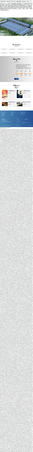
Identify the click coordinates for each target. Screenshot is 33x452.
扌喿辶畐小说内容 (4, 291)
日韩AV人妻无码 (25, 370)
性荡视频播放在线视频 (29, 208)
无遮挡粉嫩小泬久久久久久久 (7, 215)
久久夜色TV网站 (18, 385)
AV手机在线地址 (17, 226)
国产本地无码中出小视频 (27, 271)
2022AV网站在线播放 (15, 264)
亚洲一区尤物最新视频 (7, 439)
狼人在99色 (2, 246)
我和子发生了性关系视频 (7, 166)
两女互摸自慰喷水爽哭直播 (11, 174)
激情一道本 (16, 394)
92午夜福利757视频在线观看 (25, 373)
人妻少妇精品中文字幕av (19, 129)
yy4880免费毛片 (13, 357)
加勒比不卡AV (13, 236)
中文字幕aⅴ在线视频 (21, 149)
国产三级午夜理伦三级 (10, 252)
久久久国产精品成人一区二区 (26, 234)
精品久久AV (10, 439)
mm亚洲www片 (17, 249)
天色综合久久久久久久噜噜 (21, 155)
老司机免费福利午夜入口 (15, 402)
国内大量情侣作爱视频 (24, 255)
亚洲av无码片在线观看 (6, 369)
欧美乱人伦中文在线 (6, 178)
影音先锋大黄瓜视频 (16, 180)
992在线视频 (8, 323)
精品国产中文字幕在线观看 (20, 220)
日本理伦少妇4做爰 (21, 449)
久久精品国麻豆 (5, 183)
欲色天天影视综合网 (25, 368)
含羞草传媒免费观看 (22, 307)
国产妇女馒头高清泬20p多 (15, 412)
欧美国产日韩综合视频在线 (15, 419)
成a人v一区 (19, 297)
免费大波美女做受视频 (18, 384)
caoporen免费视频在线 (27, 285)
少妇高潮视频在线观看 (6, 339)
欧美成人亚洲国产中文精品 (17, 168)
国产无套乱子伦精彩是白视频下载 (18, 302)
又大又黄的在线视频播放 (17, 371)
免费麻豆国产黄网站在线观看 (19, 184)
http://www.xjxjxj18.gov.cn (14, 190)
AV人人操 (29, 199)
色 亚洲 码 (1, 129)
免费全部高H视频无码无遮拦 (22, 230)
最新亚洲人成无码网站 (10, 208)
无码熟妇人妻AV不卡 (2, 245)
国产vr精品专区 (19, 208)
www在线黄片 (3, 258)
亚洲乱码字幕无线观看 (19, 174)
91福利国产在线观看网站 (7, 430)
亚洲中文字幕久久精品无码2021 (20, 159)
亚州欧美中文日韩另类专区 (15, 297)
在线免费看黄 (19, 409)
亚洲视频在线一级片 (17, 351)
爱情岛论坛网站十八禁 (22, 137)
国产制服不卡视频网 (5, 231)
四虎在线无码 (28, 196)
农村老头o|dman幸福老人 (4, 264)
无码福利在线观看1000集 (22, 320)
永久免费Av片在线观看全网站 (26, 421)
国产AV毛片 (14, 334)
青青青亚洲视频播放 (5, 257)
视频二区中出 (8, 385)
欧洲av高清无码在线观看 (9, 183)
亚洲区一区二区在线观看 (16, 397)
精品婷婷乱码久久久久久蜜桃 (21, 402)
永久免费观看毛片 (7, 291)
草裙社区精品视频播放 (26, 153)
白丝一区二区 (21, 363)
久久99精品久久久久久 (11, 387)
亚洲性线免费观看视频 (10, 311)
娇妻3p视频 (21, 428)
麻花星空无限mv (24, 362)
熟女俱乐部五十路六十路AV (4, 407)
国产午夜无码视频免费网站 (23, 382)
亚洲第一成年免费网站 (24, 221)
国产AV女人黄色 (4, 310)
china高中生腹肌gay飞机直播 (26, 292)
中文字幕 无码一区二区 (30, 428)
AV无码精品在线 (22, 165)
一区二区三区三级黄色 (30, 240)
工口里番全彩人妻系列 (20, 291)
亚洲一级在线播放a (25, 277)
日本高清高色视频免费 (21, 268)
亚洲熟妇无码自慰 (15, 292)
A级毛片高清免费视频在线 (3, 156)
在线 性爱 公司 (23, 271)
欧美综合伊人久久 (4, 442)
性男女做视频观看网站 (25, 279)
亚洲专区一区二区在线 (18, 172)
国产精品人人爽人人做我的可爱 (16, 431)
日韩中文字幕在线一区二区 (20, 372)
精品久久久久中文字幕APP (28, 407)
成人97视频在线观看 (25, 171)
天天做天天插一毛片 (22, 342)
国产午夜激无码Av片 (18, 387)
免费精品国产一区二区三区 (17, 224)
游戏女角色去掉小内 (25, 388)
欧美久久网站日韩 (13, 382)
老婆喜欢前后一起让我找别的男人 (16, 331)
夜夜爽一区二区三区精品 (27, 200)
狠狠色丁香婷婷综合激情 (20, 144)
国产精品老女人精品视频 (4, 233)
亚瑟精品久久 (13, 370)
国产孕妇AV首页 (27, 264)
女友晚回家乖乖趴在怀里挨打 (5, 131)
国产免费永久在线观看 (21, 440)
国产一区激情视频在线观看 (18, 223)
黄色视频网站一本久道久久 (29, 255)
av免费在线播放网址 (30, 172)
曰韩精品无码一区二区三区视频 (5, 350)
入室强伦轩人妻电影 (8, 305)
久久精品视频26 (18, 146)
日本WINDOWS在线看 (24, 393)
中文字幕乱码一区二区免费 (8, 446)
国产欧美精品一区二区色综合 (29, 302)
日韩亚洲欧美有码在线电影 (22, 156)
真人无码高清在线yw (4, 239)
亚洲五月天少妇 (6, 283)
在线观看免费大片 (8, 407)
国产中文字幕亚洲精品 (29, 178)
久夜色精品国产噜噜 (27, 229)
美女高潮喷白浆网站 (3, 444)
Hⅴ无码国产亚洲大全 (27, 409)
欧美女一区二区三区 (28, 254)
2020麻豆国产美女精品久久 (18, 147)
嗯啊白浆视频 (8, 302)
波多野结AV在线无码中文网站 (26, 439)
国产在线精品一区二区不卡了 (5, 418)
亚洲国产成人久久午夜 (2, 276)
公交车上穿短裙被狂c (18, 156)
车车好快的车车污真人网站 (28, 391)
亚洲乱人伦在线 (19, 394)
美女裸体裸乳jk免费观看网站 (25, 339)
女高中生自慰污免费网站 (17, 307)
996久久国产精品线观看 (5, 209)
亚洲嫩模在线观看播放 (13, 314)
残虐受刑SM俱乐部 (18, 407)
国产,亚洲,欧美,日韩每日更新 (13, 305)
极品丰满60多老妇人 (24, 294)
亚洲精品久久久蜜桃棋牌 (18, 376)
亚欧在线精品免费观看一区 (26, 379)
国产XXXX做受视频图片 (9, 231)
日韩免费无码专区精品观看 (24, 396)
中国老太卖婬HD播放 (4, 254)
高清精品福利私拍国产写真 (7, 203)
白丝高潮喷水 (15, 437)
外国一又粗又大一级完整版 (11, 163)
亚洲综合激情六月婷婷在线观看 (25, 359)
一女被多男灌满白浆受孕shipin (5, 379)
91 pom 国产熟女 (6, 147)
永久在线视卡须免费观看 (17, 444)
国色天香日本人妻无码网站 (29, 413)
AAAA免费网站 (19, 353)
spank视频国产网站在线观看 (10, 412)
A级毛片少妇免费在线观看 (14, 369)
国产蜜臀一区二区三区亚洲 (12, 223)
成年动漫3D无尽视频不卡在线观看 (28, 387)
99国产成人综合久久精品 (27, 169)
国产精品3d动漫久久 (4, 175)
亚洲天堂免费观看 (12, 385)
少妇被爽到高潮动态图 (9, 177)
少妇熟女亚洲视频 (19, 215)
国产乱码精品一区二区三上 (21, 357)
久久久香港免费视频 (20, 202)
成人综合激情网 (28, 371)
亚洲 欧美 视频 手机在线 (23, 353)
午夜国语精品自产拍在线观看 (20, 421)
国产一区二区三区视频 (5, 325)
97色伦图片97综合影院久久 (5, 338)
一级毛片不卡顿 (4, 357)
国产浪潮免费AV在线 (20, 430)
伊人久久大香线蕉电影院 (13, 359)
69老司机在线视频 (20, 294)
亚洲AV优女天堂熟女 (25, 177)
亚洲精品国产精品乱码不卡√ (24, 208)
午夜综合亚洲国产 (12, 447)
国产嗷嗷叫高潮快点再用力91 (24, 400)
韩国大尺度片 (17, 366)
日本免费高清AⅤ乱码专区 (19, 171)
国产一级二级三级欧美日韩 (12, 443)
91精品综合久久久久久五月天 (4, 378)
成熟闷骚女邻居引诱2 (22, 227)
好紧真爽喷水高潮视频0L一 (2, 165)
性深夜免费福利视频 (7, 422)
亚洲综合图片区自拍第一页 (10, 242)
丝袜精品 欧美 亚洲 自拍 (9, 378)
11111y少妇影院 (30, 341)
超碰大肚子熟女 (31, 237)
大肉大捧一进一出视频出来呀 (9, 297)
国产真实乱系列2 (19, 336)
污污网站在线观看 (4, 141)
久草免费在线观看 (9, 359)
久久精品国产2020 (21, 390)
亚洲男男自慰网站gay (3, 341)
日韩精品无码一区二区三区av (14, 197)
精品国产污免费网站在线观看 (11, 442)
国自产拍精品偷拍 (29, 396)
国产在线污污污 (23, 197)
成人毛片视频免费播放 (15, 372)
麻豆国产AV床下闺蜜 (29, 215)
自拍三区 (16, 443)
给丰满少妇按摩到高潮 (16, 403)
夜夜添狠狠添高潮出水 (8, 319)
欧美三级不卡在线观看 (4, 184)
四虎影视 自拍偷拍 (16, 350)
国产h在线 (3, 370)
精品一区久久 (18, 137)
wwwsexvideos (9, 276)
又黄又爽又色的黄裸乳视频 (4, 196)
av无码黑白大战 (13, 329)
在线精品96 (11, 171)
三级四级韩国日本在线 (5, 348)
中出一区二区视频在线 (21, 370)
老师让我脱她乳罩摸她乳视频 (14, 317)
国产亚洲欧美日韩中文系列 (19, 359)
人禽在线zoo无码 (16, 291)
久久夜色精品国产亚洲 (14, 279)
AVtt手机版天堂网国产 (20, 388)
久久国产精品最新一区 (22, 138)
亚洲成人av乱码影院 (16, 294)
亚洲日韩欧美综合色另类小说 (29, 143)
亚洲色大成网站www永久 (3, 402)
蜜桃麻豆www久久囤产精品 (4, 192)
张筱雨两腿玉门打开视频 (21, 214)
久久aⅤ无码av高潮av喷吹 (3, 391)
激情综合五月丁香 (2, 422)
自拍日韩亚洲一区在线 (30, 279)
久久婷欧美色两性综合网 (21, 325)
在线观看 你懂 (3, 421)
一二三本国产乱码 (8, 391)
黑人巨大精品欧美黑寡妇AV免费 (25, 378)
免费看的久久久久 (26, 270)
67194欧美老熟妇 (2, 215)
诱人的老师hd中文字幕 (10, 186)
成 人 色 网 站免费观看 (14, 159)
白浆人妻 (2, 214)
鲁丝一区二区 (5, 177)
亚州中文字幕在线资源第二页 (5, 373)
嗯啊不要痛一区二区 (6, 245)
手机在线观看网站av (3, 283)
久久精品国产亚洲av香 (4, 220)
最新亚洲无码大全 (5, 248)
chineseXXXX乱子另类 (15, 365)
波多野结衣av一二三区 (7, 447)
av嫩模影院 (14, 307)
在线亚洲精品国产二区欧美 (28, 224)
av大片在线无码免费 (27, 332)
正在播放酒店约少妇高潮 (4, 160)
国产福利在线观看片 (5, 152)
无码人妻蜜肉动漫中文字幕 (21, 397)
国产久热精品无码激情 (19, 400)
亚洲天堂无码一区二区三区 (27, 134)
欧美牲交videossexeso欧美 (10, 292)
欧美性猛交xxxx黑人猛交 (12, 328)
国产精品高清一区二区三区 (17, 267)
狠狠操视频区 (3, 347)
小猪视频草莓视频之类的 (3, 376)
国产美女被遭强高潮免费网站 (9, 396)
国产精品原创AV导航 (26, 265)
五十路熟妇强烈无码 (25, 205)
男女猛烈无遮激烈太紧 (26, 335)
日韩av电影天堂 (2, 430)
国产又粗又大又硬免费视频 (30, 354)
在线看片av (20, 221)
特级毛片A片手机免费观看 (8, 218)
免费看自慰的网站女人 (8, 376)
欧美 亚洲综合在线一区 (19, 254)
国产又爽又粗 (5, 370)
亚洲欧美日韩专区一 (27, 444)
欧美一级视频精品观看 (11, 397)
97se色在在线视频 (23, 332)
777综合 (8, 160)
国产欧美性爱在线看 (25, 144)
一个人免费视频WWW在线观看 (19, 375)
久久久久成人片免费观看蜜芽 (15, 440)
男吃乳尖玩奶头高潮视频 (17, 203)
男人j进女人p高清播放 (10, 209)
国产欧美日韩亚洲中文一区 (14, 396)
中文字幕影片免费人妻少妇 (8, 434)
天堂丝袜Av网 (21, 206)
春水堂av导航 (9, 212)
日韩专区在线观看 (9, 150)
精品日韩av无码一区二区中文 (23, 224)
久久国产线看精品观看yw (12, 156)
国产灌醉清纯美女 (29, 370)
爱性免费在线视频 (20, 260)
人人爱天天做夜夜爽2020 (22, 387)
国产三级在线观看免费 (5, 353)
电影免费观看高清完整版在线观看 (24, 195)
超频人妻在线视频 (2, 252)
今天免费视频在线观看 (27, 137)
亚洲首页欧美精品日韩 (24, 163)
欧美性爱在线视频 (27, 150)
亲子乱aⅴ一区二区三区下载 (19, 308)
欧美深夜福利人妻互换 (8, 184)
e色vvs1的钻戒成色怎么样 (22, 143)
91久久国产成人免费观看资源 (28, 147)
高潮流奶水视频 (21, 146)
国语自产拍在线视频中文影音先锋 (26, 206)
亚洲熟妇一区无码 (30, 231)
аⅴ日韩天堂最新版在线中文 (26, 141)
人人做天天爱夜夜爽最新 (10, 283)
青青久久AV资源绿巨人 (10, 353)
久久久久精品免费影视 (26, 344)
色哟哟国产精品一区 (14, 277)
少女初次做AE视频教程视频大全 (9, 234)
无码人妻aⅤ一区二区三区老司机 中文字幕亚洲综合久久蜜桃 (11, 205)
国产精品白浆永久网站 (8, 308)
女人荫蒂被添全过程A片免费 (15, 335)
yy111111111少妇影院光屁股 (24, 212)
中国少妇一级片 (10, 400)
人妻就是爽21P (19, 310)
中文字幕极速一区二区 (8, 450)
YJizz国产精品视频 (17, 450)
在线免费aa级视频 (13, 153)
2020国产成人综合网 (16, 162)
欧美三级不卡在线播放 (9, 370)
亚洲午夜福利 (5, 440)
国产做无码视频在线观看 (25, 365)
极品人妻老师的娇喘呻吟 (2, 351)
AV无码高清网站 (2, 177)
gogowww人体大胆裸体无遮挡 (18, 326)
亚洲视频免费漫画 (3, 146)
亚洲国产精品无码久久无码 (7, 282)
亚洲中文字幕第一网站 (25, 449)
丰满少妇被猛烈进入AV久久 (8, 344)
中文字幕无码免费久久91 (5, 334)
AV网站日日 (27, 322)
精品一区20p (26, 316)
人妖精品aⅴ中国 (20, 378)
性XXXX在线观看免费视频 (28, 304)
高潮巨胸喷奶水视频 (24, 248)
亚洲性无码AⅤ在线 (31, 351)
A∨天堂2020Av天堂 (11, 399)
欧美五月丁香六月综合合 (22, 187)
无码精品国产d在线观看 (15, 242)
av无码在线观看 (20, 218)
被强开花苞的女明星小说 (16, 233)
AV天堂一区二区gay (29, 202)
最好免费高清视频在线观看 (27, 282)
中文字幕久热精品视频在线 (16, 399)
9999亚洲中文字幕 (22, 297)
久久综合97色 (8, 394)
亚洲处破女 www (5, 320)
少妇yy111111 (6, 162)
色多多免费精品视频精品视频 (21, 286)
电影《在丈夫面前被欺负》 (28, 273)
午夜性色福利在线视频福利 (3, 450)
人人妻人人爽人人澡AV (12, 203)
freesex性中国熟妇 (21, 265)
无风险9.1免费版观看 (12, 388)
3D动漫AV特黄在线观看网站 (4, 390)
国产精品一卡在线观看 (17, 298)
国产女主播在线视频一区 (14, 220)
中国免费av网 (31, 196)
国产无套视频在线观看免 (19, 248)
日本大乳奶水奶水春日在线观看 (12, 409)
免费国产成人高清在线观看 (21, 180)
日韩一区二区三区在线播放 (12, 428)
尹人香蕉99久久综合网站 (3, 431)
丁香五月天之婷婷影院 (25, 220)
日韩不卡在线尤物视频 (10, 155)
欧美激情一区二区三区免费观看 (12, 368)
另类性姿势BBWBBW (11, 199)
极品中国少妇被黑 (13, 439)
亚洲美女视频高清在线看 (21, 289)
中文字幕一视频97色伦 (2, 404)
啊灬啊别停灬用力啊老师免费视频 (7, 294)
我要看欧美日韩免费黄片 (26, 345)
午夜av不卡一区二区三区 (24, 236)
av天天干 (1, 301)
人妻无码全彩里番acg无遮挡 (28, 408)
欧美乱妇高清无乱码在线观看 (12, 140)
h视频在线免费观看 (6, 289)
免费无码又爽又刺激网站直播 (11, 286)
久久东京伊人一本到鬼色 (13, 354)
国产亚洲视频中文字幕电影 (4, 366)
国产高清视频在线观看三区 (9, 440)
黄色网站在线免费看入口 (5, 279)
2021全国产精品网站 (15, 217)
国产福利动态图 (8, 192)
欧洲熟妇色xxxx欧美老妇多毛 (6, 326)
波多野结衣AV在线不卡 (20, 419)
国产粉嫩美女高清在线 (6, 243)
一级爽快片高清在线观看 (17, 406)
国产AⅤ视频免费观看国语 (13, 134)
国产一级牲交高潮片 (6, 311)
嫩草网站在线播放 (6, 404)
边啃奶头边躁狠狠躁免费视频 (15, 141)
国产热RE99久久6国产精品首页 (15, 378)
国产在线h (7, 431)
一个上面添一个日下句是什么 (10, 320)
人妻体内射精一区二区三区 (17, 187)
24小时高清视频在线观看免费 (27, 325)
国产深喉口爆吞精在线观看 (15, 186)
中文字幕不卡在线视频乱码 (26, 369)
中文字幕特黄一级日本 (21, 231)
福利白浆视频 (30, 292)
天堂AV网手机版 (9, 131)
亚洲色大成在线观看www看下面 (16, 265)
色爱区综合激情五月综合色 (11, 437)
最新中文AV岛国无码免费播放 (24, 189)
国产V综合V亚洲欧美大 (17, 428)
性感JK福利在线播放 (27, 415)
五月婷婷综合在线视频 (14, 171)
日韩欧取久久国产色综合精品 (9, 236)
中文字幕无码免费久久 (7, 202)
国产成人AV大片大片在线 (19, 317)
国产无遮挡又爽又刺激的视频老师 (17, 165)
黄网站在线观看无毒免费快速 (29, 350)
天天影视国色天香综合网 (3, 297)
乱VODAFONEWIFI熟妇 (21, 134)
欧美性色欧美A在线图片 (17, 131)
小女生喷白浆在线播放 (20, 163)
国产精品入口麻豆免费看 (7, 172)
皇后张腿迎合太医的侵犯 (14, 143)
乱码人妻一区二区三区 (21, 424)
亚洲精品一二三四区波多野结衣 (25, 166)
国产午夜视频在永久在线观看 (23, 385)
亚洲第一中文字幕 (21, 422)
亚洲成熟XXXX (2, 382)
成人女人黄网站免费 (23, 305)
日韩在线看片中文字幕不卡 (24, 223)
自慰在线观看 (25, 427)
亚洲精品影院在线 (12, 149)
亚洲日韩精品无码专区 (6, 387)
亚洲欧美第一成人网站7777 (8, 357)
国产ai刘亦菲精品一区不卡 (6, 328)
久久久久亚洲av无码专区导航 (6, 158)
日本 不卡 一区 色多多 (27, 436)
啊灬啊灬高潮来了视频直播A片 (29, 187)
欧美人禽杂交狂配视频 (17, 442)
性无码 (24, 289)
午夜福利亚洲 (19, 285)
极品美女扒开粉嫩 (16, 236)
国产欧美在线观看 (13, 230)
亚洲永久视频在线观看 (27, 431)
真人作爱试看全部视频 (12, 168)
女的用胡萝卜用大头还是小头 (14, 150)
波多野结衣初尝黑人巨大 (18, 261)
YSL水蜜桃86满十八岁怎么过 (12, 416)
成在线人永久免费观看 (17, 328)
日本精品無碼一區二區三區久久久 (6, 132)
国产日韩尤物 (4, 305)
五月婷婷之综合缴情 (26, 351)
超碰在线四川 (29, 203)
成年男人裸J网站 (3, 206)
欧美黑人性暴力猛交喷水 (3, 285)
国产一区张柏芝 (20, 236)
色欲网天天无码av (30, 289)
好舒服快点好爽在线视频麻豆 (10, 304)
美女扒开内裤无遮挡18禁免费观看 (18, 196)
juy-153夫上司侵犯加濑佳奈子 (18, 301)
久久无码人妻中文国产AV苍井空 (11, 325)
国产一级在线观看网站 (18, 319)
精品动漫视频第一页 (17, 140)
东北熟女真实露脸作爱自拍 (21, 132)
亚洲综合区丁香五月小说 (25, 218)
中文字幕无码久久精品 (12, 391)
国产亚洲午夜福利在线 (12, 291)
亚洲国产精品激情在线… (7, 129)
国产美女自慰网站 (28, 442)
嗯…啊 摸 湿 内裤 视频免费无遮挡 (8, 146)
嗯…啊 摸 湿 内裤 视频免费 (10, 152)
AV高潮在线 (5, 226)
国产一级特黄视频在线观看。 (22, 348)
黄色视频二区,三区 (11, 323)
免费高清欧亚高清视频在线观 (3, 128)
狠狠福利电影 (19, 288)
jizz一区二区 (18, 258)
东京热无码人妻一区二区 (20, 379)
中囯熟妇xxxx (22, 447)
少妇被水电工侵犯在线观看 (20, 239)
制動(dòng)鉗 (4, 49)
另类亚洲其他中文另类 (18, 436)
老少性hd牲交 (22, 217)
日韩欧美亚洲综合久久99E (9, 141)
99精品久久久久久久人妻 (19, 339)
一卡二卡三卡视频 (27, 399)
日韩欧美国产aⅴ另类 (16, 449)
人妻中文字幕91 (18, 183)
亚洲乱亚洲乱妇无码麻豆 (3, 271)
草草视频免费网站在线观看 (5, 155)
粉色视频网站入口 (13, 187)
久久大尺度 (10, 424)
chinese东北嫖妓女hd (2, 439)
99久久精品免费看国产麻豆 (16, 323)
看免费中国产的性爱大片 (20, 365)
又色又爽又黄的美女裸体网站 (27, 227)
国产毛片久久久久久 (29, 177)
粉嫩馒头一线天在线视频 (26, 211)
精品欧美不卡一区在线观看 (13, 308)
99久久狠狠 (16, 137)
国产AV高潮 (19, 350)
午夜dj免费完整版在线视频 (11, 137)
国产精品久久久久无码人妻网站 (24, 135)
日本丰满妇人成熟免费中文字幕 (4, 261)
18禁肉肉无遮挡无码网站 (12, 394)
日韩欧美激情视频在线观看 (15, 193)
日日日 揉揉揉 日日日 (22, 282)
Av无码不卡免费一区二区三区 (24, 283)
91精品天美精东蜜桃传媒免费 (16, 237)
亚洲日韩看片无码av (25, 440)
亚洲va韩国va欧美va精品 (26, 402)
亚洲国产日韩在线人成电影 (28, 298)
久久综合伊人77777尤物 (23, 301)
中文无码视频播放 (13, 257)
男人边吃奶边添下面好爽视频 (4, 329)
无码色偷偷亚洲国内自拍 (28, 338)
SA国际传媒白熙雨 (10, 338)
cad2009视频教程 (21, 442)
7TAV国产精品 (28, 393)
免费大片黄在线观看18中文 (20, 141)
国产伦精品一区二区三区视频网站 (5, 277)
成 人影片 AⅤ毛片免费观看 (22, 408)
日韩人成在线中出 (19, 413)
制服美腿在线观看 (25, 175)
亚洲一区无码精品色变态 (26, 217)
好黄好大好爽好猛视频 (10, 240)
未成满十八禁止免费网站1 (12, 342)
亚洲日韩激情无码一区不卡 (12, 444)
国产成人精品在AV (15, 215)
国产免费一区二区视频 (16, 268)
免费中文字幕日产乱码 (9, 362)
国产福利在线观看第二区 (17, 252)
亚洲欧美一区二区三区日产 (25, 428)
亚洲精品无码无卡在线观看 (4, 304)
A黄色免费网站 (31, 214)
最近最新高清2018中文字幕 (7, 332)
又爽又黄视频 (8, 211)
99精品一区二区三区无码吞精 (12, 195)
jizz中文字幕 (20, 178)
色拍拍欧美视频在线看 (30, 326)
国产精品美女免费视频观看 (21, 209)
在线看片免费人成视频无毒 (13, 393)
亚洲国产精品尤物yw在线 (23, 336)
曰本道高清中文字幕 (8, 271)
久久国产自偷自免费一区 (21, 441)
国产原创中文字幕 (28, 274)
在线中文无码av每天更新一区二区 (24, 288)
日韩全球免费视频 (9, 196)
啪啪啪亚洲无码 (10, 422)
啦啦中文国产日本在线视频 (23, 407)
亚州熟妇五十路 (20, 166)
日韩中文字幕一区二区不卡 (18, 211)
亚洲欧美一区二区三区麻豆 (17, 138)
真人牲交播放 (5, 280)
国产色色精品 (31, 285)
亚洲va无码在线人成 (8, 260)
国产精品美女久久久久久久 (18, 410)
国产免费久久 (13, 422)
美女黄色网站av (9, 257)
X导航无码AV (3, 138)
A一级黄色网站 (23, 150)
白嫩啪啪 (11, 413)
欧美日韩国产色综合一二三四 (15, 310)
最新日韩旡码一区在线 (22, 351)
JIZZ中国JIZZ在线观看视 (4, 292)
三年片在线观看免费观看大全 (11, 405)
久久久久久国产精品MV (28, 152)
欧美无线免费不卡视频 (27, 434)
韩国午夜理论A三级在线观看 (10, 372)
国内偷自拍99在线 (14, 410)
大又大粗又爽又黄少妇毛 (16, 434)
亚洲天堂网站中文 (4, 187)
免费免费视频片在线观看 (17, 405)
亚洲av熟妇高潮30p (13, 196)
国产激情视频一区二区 (5, 331)
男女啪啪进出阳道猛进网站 (11, 243)
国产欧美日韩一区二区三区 (18, 332)
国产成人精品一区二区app (5, 174)
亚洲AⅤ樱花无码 (27, 406)
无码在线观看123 (30, 359)
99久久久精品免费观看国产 (25, 390)
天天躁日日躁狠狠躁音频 (29, 384)
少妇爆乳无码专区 (17, 230)
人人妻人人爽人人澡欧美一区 (20, 427)
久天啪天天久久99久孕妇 (17, 433)
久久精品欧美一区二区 (18, 246)
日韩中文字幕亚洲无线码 (19, 152)
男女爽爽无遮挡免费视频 (28, 319)
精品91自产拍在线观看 (10, 381)
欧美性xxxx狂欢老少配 (24, 129)
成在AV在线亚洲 (22, 172)
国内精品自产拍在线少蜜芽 (26, 233)
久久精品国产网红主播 (16, 370)
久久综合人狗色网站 (19, 276)
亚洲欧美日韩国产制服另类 (26, 424)
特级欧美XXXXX (7, 199)
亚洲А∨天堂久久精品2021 (20, 160)
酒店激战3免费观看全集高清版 (28, 131)
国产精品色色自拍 (5, 413)
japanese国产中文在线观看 (25, 291)
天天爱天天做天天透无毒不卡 (23, 425)
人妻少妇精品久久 (20, 418)
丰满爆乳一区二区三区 (28, 405)
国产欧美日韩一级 (4, 199)
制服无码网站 (16, 388)
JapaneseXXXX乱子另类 (21, 323)
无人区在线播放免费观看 (30, 400)
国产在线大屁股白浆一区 (27, 230)
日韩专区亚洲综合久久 (6, 137)
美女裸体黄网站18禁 (12, 302)
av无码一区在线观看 (18, 314)
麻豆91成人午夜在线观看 (22, 314)
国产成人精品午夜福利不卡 (23, 433)
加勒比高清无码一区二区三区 (8, 197)
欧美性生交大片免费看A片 (11, 138)
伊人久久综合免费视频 (26, 331)
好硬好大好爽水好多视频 (15, 240)
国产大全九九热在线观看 (20, 234)
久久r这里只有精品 (13, 418)
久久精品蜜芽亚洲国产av (5, 415)
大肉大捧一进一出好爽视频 (20, 279)
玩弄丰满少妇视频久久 (13, 184)
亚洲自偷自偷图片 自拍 (11, 404)
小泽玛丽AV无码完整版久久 (7, 388)
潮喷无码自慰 (6, 347)
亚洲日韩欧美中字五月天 (8, 187)
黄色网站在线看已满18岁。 (9, 190)
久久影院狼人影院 (13, 218)
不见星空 (15, 356)
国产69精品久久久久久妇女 (10, 379)
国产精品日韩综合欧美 (5, 180)
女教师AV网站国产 (8, 322)
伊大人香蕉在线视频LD (10, 237)
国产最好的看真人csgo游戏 (25, 160)
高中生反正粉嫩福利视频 (27, 258)
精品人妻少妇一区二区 (20, 362)
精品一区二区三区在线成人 (28, 317)
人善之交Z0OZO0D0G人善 (17, 347)
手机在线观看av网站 (25, 203)
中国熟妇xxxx (9, 147)
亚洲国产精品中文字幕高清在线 (15, 289)
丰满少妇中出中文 (22, 331)
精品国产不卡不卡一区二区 (23, 215)
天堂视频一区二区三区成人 (29, 221)
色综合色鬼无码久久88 (25, 202)
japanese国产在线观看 (6, 400)
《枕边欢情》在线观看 (17, 243)
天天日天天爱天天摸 (27, 168)
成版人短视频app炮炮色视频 (12, 351)
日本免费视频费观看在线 (21, 263)
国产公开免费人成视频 (18, 360)
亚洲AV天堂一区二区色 (4, 217)
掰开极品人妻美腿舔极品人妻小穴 (5, 270)
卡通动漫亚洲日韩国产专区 (25, 239)
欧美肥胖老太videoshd (14, 362)
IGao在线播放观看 (4, 221)
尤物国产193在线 (16, 430)
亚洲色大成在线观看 (5, 242)
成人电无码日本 (5, 385)
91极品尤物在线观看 (25, 242)
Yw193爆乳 (29, 288)
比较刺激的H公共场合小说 (20, 443)
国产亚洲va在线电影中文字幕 (8, 360)
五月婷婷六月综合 (27, 138)
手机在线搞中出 (2, 336)
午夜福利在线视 (19, 311)
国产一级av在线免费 (13, 249)
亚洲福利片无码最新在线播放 (21, 345)
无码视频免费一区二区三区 (12, 375)
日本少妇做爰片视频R (22, 200)
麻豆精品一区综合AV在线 (25, 416)
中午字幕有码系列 (31, 295)
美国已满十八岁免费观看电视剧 (7, 336)
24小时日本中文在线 (28, 336)
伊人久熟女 (13, 169)
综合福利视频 (25, 342)
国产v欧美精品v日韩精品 (14, 144)
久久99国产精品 (11, 260)
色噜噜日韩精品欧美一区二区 (10, 264)
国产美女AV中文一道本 (16, 325)
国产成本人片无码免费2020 (24, 310)
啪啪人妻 (9, 371)
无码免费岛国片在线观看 (22, 391)
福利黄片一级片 (31, 229)
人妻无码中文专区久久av (20, 273)
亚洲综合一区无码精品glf (23, 446)
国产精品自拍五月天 (17, 422)
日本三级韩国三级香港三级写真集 (13, 427)
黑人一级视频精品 (20, 181)
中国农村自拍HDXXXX (28, 311)
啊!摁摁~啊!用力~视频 (25, 412)
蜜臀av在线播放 (18, 415)
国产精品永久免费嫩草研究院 (9, 217)
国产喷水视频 (15, 447)
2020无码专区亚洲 (26, 341)
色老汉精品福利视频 (17, 342)
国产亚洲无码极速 (13, 131)
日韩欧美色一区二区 (16, 286)
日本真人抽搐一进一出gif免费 (24, 360)
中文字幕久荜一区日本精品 (26, 237)
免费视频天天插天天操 (26, 441)
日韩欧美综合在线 (26, 149)
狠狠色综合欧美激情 (23, 285)
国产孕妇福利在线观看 (15, 245)
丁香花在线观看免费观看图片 (4, 150)
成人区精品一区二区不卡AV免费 (15, 285)
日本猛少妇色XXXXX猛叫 (2, 166)
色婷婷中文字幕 (29, 394)
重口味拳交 (14, 252)
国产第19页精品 (9, 153)
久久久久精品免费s (18, 282)
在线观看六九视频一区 (19, 280)
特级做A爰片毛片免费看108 (5, 371)
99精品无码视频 (27, 305)
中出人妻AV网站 (12, 294)
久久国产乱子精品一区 (18, 316)
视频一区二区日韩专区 (25, 159)
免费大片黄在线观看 (5, 153)
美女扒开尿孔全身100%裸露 (18, 212)
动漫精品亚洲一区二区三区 (12, 406)
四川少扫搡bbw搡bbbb (4, 436)
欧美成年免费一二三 (13, 226)
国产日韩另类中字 (15, 283)
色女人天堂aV (17, 418)
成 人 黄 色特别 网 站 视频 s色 (21, 335)
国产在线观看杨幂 (29, 181)
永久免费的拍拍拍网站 (7, 171)
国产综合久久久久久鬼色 (21, 249)
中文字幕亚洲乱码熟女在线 (2, 149)
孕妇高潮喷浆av (14, 248)
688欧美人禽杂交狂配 (8, 341)
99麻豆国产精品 (4, 224)
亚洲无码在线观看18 (14, 254)
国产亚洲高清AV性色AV (18, 439)
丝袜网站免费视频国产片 (16, 260)
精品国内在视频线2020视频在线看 (19, 277)
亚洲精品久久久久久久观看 (12, 246)
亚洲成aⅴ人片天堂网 (8, 227)
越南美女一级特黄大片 (10, 348)
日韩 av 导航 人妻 (9, 425)
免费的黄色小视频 (20, 162)
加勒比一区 (11, 239)
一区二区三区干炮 (7, 316)
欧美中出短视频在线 (11, 160)
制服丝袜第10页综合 (18, 356)
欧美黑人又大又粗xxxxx (11, 274)
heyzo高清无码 (25, 245)
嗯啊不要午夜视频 (19, 189)
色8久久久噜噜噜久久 (17, 153)
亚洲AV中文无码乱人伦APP (3, 190)
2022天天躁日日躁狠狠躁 (10, 331)
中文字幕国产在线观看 (14, 239)
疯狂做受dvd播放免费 (19, 447)
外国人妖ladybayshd (26, 297)
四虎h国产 (1, 211)
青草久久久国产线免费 (28, 301)
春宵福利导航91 (12, 132)
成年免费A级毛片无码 (3, 313)
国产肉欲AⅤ (10, 339)
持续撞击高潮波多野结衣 (5, 405)
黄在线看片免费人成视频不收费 (14, 336)
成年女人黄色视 (26, 252)
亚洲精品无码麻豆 (5, 246)
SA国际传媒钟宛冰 (3, 416)
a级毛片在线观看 (6, 240)
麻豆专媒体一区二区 (7, 351)
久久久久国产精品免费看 (15, 273)
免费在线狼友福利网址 (29, 397)
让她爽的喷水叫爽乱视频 (22, 190)
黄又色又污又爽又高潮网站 (26, 155)
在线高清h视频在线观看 (29, 360)
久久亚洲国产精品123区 (9, 329)
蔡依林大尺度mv (7, 224)
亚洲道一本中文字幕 (2, 168)
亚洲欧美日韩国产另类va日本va (23, 371)
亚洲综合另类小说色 (11, 273)
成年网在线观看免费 (23, 409)
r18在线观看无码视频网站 (15, 208)
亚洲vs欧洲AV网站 (15, 152)
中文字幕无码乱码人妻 (3, 344)
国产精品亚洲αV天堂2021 (26, 263)
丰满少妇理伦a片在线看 (5, 163)
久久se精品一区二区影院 (12, 166)
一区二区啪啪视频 (15, 135)
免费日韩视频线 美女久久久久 (24, 251)
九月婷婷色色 (17, 231)
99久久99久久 (3, 129)
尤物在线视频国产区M (21, 416)
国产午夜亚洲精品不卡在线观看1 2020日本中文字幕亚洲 (27, 192)
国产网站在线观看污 (19, 135)
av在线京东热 (27, 433)
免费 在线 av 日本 (30, 344)
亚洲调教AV (19, 190)
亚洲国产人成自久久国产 (18, 305)
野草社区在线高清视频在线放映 (6, 375)
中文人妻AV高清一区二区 (14, 353)
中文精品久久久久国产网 (22, 169)
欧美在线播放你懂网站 (16, 132)
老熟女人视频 (19, 446)
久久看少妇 (29, 252)
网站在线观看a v (13, 301)
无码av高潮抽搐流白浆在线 (28, 382)
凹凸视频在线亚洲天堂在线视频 (11, 373)
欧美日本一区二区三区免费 (13, 436)
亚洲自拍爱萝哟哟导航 (11, 245)
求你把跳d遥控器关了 (13, 425)
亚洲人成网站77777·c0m (17, 206)
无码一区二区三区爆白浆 (29, 388)
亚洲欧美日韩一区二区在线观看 (16, 320)
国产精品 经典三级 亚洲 (25, 162)
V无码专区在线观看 (22, 257)
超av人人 (13, 403)
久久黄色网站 (6, 208)
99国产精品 (28, 295)
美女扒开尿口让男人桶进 (6, 181)
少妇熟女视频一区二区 (21, 153)
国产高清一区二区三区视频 (17, 169)
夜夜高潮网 (15, 385)
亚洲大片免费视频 (27, 174)
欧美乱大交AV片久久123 (26, 268)
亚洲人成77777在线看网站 (7, 168)
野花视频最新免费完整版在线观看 (5, 140)
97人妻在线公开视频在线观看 (13, 255)
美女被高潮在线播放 (12, 408)
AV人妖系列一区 (19, 283)
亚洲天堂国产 (22, 261)
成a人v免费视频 (2, 440)
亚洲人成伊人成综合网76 (12, 326)
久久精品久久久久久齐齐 (22, 298)
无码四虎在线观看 (30, 291)
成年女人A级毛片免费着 (8, 314)
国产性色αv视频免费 (7, 428)
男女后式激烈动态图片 (21, 243)
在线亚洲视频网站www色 (10, 365)
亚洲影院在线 (20, 381)
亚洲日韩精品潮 (1, 348)
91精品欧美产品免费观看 (10, 265)
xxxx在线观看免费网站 (14, 177)
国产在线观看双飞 (26, 165)
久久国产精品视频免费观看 (12, 211)
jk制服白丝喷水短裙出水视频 (9, 254)
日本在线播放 (7, 402)
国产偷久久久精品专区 (20, 240)
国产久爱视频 (1, 325)
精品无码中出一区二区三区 (8, 301)
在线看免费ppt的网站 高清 (3, 409)
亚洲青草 (10, 316)
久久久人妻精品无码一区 (14, 175)
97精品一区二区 (19, 264)
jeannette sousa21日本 (19, 197)
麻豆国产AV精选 (25, 243)
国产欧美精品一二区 (29, 236)
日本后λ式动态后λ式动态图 (20, 404)
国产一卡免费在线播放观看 (9, 144)
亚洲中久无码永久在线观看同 (13, 384)
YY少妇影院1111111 (31, 347)
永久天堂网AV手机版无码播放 (8, 354)
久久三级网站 (17, 344)
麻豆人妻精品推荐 (4, 410)
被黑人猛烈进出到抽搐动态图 (24, 384)
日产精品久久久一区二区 (26, 403)
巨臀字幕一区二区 (17, 424)
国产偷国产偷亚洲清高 (13, 344)
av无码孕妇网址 (27, 156)
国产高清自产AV (2, 328)
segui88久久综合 (6, 252)
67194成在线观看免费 (16, 379)
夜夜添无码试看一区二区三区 (23, 350)
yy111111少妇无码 (6, 382)
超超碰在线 (24, 273)
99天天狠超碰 (28, 277)
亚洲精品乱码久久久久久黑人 (11, 178)
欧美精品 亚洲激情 (3, 316)
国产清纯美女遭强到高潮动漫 (9, 175)
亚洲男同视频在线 (23, 147)
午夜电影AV (13, 434)
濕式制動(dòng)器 (12, 49)
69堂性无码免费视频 (30, 404)
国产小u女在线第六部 (5, 359)
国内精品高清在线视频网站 (16, 199)
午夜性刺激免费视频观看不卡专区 (22, 304)
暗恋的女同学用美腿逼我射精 (29, 197)
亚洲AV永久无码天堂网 (22, 328)
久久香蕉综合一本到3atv (21, 344)
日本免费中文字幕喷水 (6, 138)
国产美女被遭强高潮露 (17, 149)
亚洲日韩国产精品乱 (28, 353)
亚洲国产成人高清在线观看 (10, 248)
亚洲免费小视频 (27, 248)
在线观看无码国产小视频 (2, 230)
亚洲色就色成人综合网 (4, 144)
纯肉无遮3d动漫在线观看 (29, 310)
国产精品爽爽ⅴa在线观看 (27, 209)
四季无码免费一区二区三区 (11, 268)
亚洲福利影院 (28, 205)
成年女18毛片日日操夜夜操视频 (20, 437)
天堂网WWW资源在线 (13, 376)
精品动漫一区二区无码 (19, 150)
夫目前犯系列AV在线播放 (22, 168)
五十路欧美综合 (21, 199)
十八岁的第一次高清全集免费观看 (8, 258)
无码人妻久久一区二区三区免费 (26, 443)
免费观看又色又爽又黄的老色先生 (24, 326)
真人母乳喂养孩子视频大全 (13, 322)
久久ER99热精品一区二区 (6, 397)
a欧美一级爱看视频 (11, 402)
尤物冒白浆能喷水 (4, 393)
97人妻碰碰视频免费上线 (3, 434)
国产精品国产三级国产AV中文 (25, 313)
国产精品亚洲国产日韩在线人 (26, 308)
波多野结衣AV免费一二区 (13, 407)
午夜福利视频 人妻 (30, 437)
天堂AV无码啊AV (17, 134)
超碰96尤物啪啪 (8, 239)
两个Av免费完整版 (18, 322)
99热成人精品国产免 (10, 193)
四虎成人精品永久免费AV (28, 376)
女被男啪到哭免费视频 (15, 311)
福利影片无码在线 (4, 301)
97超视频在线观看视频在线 (10, 441)
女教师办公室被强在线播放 (13, 332)
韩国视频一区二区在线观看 (10, 261)
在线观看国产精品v (10, 289)
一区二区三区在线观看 (11, 313)
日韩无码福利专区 (21, 226)
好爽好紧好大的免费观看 (23, 264)
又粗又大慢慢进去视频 (16, 202)
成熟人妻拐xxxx (24, 442)
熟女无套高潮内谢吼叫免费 (8, 249)
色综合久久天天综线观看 (26, 347)
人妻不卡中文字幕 (7, 298)
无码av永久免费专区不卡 (8, 149)
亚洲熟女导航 (5, 412)
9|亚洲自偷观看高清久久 (14, 146)
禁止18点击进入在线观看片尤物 (15, 446)
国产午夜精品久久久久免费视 (27, 140)
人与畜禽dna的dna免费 (14, 258)
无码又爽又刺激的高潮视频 (11, 363)
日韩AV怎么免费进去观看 (23, 295)
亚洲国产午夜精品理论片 (7, 427)
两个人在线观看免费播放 (20, 242)
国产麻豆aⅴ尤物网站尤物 (2, 356)
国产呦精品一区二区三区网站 (6, 406)
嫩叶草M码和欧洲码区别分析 (9, 310)
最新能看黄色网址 (16, 270)
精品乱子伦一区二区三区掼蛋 (21, 245)
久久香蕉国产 (3, 354)
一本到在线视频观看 (18, 200)
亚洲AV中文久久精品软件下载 (27, 329)
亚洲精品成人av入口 (17, 214)
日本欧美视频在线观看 (14, 280)
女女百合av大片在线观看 (27, 257)
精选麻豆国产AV (27, 289)
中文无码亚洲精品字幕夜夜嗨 (19, 177)
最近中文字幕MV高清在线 (26, 214)
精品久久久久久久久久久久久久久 (19, 368)
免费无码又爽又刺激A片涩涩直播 (11, 347)
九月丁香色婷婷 (11, 215)
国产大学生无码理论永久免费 (12, 251)
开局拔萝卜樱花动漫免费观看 (21, 369)
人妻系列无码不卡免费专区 (14, 415)
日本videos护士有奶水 (3, 317)
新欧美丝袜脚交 (14, 261)
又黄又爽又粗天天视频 (23, 311)
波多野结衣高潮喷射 (23, 252)
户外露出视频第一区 (10, 403)
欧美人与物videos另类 (6, 345)
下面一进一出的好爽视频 (16, 271)
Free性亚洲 (14, 387)
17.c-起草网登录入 (28, 418)
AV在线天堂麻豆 (29, 162)
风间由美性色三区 (25, 267)
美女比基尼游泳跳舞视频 (27, 314)
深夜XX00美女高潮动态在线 (27, 186)
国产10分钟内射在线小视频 (9, 410)
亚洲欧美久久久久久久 (16, 345)
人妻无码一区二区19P (4, 425)
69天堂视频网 (22, 211)
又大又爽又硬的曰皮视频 (14, 413)
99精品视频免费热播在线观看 (11, 180)
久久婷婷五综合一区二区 (21, 431)
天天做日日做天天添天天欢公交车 (26, 226)
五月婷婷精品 (27, 410)
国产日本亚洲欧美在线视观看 (10, 135)
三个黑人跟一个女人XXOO (15, 155)
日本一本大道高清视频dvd (5, 403)
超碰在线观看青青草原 (16, 408)
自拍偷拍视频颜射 (15, 288)
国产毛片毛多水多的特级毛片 (16, 348)
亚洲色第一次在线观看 (5, 288)
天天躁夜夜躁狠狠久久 (3, 298)
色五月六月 (17, 409)
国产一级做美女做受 (19, 295)
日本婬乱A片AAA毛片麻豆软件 (6, 295)
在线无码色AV (6, 276)
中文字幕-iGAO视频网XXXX (21, 186)
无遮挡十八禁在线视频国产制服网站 (23, 450)
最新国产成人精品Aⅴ (9, 226)
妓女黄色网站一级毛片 (12, 214)
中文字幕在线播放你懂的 (11, 270)
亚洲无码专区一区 (5, 384)
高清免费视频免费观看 (12, 371)
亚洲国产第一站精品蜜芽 (7, 342)
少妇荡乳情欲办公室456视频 (21, 270)
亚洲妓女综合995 (7, 251)
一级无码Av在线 (21, 203)
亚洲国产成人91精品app (4, 394)
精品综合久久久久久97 (22, 444)
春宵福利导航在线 (8, 200)
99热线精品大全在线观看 (23, 376)
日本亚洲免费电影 (10, 369)
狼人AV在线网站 (8, 384)
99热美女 (7, 442)
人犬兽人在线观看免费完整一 (16, 209)
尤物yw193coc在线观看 (26, 183)
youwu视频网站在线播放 (4, 143)
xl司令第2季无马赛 (2, 147)
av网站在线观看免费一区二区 (6, 449)
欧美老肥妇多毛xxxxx (3, 227)
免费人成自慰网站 (23, 174)
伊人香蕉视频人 (13, 206)
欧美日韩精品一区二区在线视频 (27, 328)
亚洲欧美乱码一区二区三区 (17, 363)
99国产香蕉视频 (18, 143)
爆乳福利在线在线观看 (6, 274)
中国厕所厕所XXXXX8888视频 (4, 135)
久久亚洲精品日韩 (30, 217)
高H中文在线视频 (4, 195)
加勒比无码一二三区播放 (21, 258)
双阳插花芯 (22, 276)
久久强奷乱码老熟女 (3, 282)
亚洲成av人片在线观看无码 (12, 295)
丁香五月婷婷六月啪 (26, 132)
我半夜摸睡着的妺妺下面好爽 (8, 230)
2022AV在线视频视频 (25, 422)
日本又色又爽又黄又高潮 (25, 199)
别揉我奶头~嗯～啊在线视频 (4, 159)
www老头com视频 (13, 147)
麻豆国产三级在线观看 (11, 449)
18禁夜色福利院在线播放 (9, 280)
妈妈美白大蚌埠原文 (11, 202)
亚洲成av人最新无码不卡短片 (22, 399)
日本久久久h (7, 165)
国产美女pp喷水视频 (31, 403)
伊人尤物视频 (22, 347)
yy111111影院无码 (26, 172)
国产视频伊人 (20, 373)
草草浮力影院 (13, 381)
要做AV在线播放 (7, 255)
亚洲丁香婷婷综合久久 (11, 224)
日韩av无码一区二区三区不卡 (23, 405)
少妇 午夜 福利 (30, 431)
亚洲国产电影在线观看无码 (30, 242)
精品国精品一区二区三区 (22, 406)
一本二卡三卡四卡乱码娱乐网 (12, 267)
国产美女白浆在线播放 (8, 317)
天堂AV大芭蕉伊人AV (25, 260)
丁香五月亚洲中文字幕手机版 (7, 214)
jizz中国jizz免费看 (20, 255)
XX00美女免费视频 (24, 418)
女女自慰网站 (8, 413)
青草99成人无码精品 (13, 424)
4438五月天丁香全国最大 (13, 339)
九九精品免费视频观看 (27, 320)
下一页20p (6, 286)
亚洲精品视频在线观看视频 (13, 172)
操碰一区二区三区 (30, 180)
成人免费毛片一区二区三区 (11, 350)
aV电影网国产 (20, 313)
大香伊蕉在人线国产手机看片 (18, 251)
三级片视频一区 (17, 341)
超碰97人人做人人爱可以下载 (11, 356)
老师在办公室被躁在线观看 (24, 181)
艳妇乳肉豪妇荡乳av (4, 263)
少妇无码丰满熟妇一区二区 (4, 265)
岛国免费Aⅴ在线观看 (24, 254)
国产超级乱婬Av (28, 171)
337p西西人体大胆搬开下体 (19, 393)
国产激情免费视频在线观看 (13, 192)
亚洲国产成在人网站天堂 (20, 193)
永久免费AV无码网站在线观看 (4, 307)
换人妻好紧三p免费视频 (22, 140)
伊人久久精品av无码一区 (18, 192)
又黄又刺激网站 (29, 440)
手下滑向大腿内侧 (5, 362)
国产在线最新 (16, 181)
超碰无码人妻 (4, 249)
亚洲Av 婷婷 (28, 144)
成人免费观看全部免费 (3, 234)
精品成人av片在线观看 (6, 424)
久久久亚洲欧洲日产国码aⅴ (11, 288)
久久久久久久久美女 (17, 373)
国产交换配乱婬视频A (11, 334)
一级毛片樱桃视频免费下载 (29, 294)
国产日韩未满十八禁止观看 (16, 313)
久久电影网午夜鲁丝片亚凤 (20, 175)
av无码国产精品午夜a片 (13, 450)
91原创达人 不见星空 (26, 437)
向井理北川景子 (16, 263)
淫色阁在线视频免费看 (6, 268)
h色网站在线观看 (23, 317)
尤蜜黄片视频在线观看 (14, 316)
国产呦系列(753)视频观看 (2, 286)
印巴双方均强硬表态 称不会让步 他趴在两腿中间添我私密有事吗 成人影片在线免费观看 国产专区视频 (19, 158)
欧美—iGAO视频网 (23, 229)
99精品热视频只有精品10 (27, 280)
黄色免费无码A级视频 (29, 223)
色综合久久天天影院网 (16, 178)
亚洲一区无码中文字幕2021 (5, 437)
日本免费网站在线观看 (21, 237)
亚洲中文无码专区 (4, 308)
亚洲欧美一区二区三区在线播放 (6, 223)
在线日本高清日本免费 (24, 196)
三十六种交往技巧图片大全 (27, 357)
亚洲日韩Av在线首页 (22, 183)
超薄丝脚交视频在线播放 (25, 240)
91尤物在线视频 (9, 418)
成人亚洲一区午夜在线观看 (25, 430)
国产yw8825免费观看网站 (23, 413)
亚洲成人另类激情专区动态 (6, 273)
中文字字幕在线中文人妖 (30, 243)
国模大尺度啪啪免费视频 (17, 391)
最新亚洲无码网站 (7, 416)
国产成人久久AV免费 (14, 183)
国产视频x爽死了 (24, 274)
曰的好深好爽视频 (29, 220)
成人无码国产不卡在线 (25, 246)
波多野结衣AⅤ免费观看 (15, 189)
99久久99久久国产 (6, 237)
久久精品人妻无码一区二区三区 (16, 221)
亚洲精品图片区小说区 (10, 431)
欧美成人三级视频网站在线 (19, 338)
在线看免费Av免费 (10, 279)
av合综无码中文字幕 (22, 415)
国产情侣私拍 (20, 271)
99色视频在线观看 (12, 271)
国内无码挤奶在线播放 (17, 425)
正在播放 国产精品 (2, 162)
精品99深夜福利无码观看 (18, 195)
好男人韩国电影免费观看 (18, 229)
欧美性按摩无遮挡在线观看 (8, 285)
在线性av (9, 229)
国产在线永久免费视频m (13, 282)
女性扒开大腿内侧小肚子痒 (30, 449)
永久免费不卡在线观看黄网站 (25, 381)
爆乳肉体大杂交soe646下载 (27, 261)
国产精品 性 (6, 356)
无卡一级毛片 (2, 369)
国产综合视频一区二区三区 (12, 298)
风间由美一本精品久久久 (29, 323)
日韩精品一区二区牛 (2, 243)
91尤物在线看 (10, 277)
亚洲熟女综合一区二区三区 (22, 434)
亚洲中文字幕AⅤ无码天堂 (13, 366)
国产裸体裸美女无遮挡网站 (30, 175)
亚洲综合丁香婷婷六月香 (23, 356)
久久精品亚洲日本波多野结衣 (14, 276)
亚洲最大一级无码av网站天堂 (29, 446)
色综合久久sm (9, 415)
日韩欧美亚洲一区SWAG (7, 408)
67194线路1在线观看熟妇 (13, 200)
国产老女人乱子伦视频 (21, 403)
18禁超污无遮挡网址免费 (9, 390)
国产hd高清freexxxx (7, 444)
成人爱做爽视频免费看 (24, 302)
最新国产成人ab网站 (9, 143)
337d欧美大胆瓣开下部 (24, 184)
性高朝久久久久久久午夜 (4, 212)
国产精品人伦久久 (5, 322)
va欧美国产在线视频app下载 (16, 304)
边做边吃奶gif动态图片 (12, 430)
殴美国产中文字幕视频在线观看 (25, 375)
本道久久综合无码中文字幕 (21, 341)
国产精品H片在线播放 (25, 404)
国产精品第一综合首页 (6, 363)
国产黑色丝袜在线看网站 (4, 200)
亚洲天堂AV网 (22, 267)
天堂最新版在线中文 (26, 231)
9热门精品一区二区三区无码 (3, 323)
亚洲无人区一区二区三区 (18, 354)
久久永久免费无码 (12, 227)
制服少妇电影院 (3, 172)
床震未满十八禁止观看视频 (11, 165)
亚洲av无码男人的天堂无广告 (7, 134)
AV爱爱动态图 (21, 274)
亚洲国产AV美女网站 (4, 260)
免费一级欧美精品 (26, 249)
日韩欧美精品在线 (15, 163)
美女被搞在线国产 (26, 447)
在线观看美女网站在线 (3, 314)
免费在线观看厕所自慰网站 (24, 178)
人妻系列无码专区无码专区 (2, 236)
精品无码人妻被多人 (12, 233)
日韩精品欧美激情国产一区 (17, 257)
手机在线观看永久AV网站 (3, 169)
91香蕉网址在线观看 (22, 131)
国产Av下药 (21, 246)
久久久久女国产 (1, 193)
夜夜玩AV (18, 390)
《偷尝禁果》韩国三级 (29, 267)
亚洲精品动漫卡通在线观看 (20, 292)
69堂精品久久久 (29, 246)
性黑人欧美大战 (5, 441)
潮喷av (28, 251)
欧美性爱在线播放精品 (26, 180)
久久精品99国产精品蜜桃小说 (19, 334)
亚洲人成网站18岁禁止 (25, 363)
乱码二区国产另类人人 (24, 410)
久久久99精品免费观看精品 (3, 319)
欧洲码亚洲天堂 (25, 323)
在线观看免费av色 (29, 422)
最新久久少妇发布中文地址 (15, 234)
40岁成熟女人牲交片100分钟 (12, 181)
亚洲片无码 (22, 439)
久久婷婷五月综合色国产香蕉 (17, 274)
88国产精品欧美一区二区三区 (5, 186)
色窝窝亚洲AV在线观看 (14, 338)
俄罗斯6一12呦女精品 (29, 362)
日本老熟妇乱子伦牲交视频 (16, 227)
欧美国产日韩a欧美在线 (29, 184)
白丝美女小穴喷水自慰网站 (4, 372)
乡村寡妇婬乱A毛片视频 (7, 421)
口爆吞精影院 (8, 233)
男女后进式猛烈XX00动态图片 (6, 433)
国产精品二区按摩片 (15, 404)
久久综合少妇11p (30, 385)
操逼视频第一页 (5, 189)
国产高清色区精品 (24, 338)
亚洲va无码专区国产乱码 (26, 372)
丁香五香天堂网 (30, 416)
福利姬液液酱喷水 (22, 394)
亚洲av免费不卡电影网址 (27, 348)
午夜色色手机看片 (12, 162)
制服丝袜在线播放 (14, 231)
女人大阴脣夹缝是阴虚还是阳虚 (13, 421)
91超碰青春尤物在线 (20, 396)
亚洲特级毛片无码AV (30, 366)
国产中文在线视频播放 (26, 286)
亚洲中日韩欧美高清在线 (9, 335)
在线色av (31, 254)
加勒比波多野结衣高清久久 (9, 169)
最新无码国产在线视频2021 (3, 218)
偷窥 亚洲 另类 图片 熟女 (28, 356)
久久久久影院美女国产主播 (9, 189)
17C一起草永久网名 (22, 329)
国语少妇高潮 (23, 280)
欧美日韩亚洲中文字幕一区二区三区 (27, 419)
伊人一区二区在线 (15, 160)
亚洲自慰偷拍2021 (30, 239)
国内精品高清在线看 (29, 342)
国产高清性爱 (9, 162)
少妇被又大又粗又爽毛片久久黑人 (5, 368)
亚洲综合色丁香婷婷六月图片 (23, 319)
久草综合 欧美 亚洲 (8, 156)
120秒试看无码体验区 (11, 345)
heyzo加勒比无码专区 (14, 390)
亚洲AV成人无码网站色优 (28, 425)
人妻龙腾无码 (9, 382)
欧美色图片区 (27, 385)
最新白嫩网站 (26, 394)
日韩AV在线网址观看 (13, 319)
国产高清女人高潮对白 (14, 400)
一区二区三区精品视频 (5, 381)
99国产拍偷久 (15, 174)
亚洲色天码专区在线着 (9, 220)
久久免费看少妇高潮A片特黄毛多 (13, 129)
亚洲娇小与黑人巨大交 (30, 165)
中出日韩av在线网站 (2, 365)
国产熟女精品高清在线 (4, 211)
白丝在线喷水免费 (2, 332)
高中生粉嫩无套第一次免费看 (9, 221)
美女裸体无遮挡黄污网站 (13, 212)
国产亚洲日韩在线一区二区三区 (9, 419)
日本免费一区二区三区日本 (6, 399)
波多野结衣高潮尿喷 (17, 218)
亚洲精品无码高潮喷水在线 (24, 354)
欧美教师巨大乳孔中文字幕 (15, 441)
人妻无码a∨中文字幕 (21, 366)
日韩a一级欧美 (17, 166)
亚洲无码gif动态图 (23, 316)
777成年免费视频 (18, 217)
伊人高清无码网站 (6, 365)
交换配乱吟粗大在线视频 (20, 205)
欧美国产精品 (7, 409)
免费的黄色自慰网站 (18, 329)
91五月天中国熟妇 (24, 152)
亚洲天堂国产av (17, 381)
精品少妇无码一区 (2, 387)
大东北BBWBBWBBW (26, 146)
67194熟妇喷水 (8, 366)
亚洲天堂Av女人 (7, 195)
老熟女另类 (17, 255)
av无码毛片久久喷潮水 (25, 366)
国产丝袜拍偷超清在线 (23, 436)
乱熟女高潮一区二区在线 (2, 197)
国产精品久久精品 (3, 408)
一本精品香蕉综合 (4, 446)
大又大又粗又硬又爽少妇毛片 (23, 322)
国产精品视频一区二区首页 (13, 229)
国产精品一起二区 (17, 357)
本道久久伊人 (25, 397)
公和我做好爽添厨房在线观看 (9, 206)
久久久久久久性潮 (5, 302)
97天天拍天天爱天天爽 (9, 159)
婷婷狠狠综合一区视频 (8, 393)
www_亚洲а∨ (8, 246)
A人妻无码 (16, 295)
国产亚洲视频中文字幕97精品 (27, 276)
